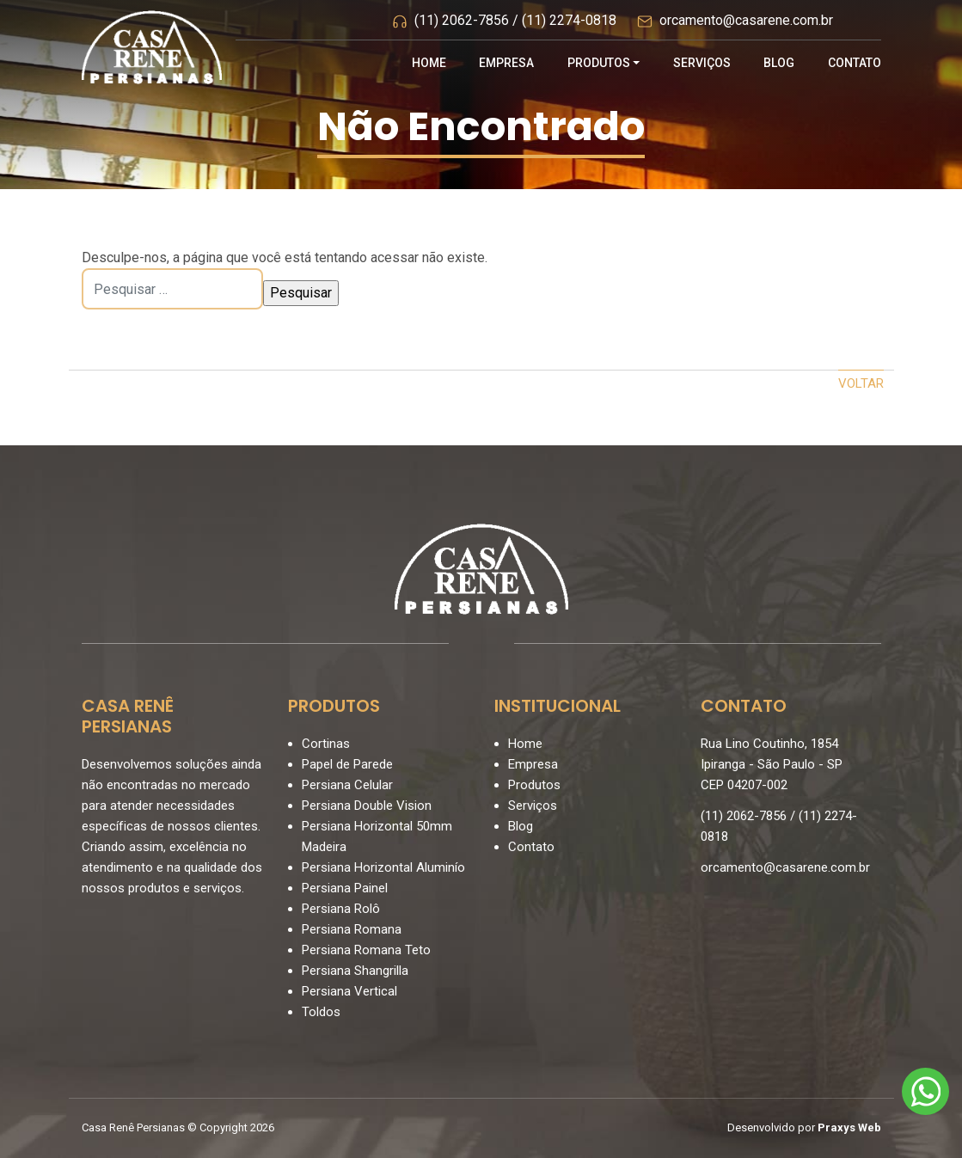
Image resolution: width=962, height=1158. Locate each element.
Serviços (702, 63)
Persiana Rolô (341, 908)
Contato (854, 63)
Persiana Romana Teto (366, 950)
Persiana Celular (347, 785)
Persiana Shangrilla (355, 970)
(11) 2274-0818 (569, 21)
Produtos (598, 63)
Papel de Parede (347, 764)
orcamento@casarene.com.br (746, 21)
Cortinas (326, 743)
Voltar (861, 383)
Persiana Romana (351, 929)
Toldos (321, 1012)
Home (429, 63)
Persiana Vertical (349, 991)
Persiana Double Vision (367, 805)
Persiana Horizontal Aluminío (383, 867)
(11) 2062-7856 (461, 21)
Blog (778, 63)
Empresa (506, 63)
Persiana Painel (345, 888)
